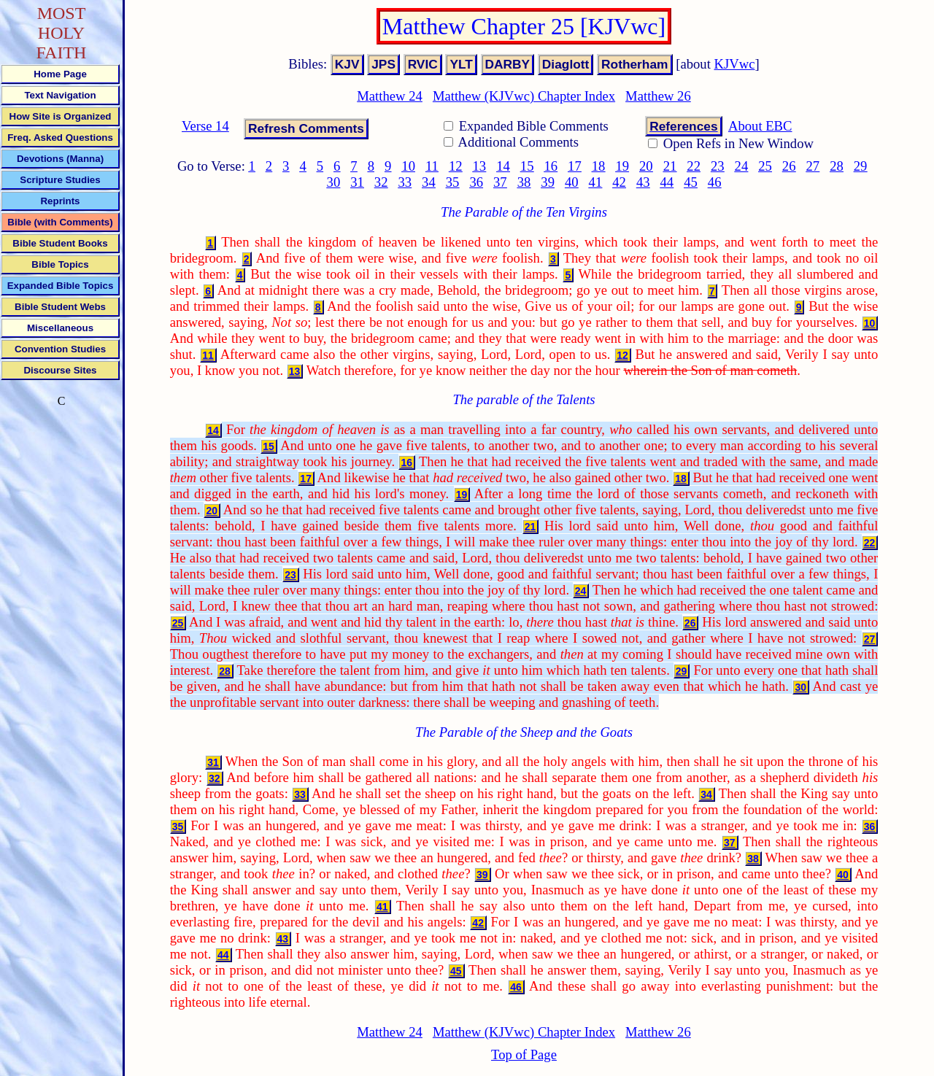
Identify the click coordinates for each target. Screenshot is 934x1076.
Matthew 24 (389, 96)
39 (548, 182)
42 (619, 182)
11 (432, 166)
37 (500, 182)
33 (405, 182)
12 (456, 166)
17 (575, 166)
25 (765, 166)
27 (813, 166)
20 (646, 166)
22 (693, 166)
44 (667, 182)
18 (599, 166)
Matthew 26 (658, 96)
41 (596, 182)
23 (718, 166)
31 (357, 182)
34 (429, 182)
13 (480, 166)
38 (524, 182)
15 (527, 166)
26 (789, 166)
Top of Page (524, 1054)
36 (476, 182)
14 (503, 166)
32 (381, 182)
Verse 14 (205, 125)
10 (408, 166)
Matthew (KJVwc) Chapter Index (524, 96)
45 (691, 182)
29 (861, 166)
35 (453, 182)
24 (742, 166)
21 (670, 166)
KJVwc (734, 63)
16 (550, 166)
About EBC (760, 125)
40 (572, 182)
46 (715, 182)
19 (622, 166)
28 (837, 166)
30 (334, 182)
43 (643, 182)
